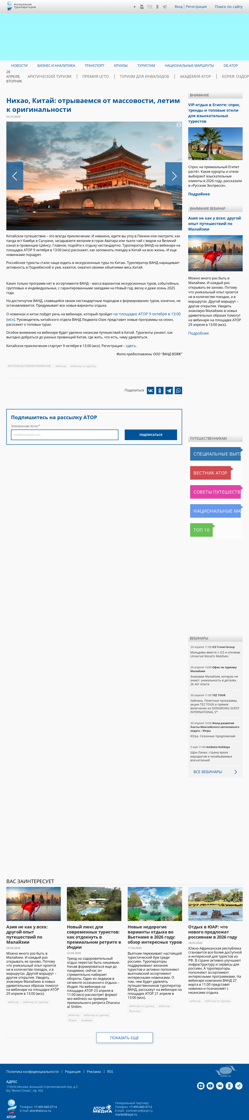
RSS (100, 1059)
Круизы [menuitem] (121, 65)
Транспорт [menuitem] (94, 65)
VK (152, 7)
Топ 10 (197, 518)
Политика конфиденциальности (29, 1059)
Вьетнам (134, 999)
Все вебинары (206, 759)
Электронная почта (24, 423)
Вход (182, 6)
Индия (73, 1008)
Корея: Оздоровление (223, 76)
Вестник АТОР (202, 461)
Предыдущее (14, 176)
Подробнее (197, 321)
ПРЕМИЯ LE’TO (99, 76)
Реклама (85, 1059)
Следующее (173, 176)
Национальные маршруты (212, 499)
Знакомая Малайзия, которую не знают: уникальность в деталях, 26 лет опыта (215, 668)
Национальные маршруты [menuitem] (189, 65)
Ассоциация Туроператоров (25, 5)
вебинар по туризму (82, 363)
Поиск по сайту (230, 6)
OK (160, 7)
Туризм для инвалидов (139, 76)
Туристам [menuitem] (146, 65)
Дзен (137, 7)
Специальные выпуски (209, 441)
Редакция (66, 1059)
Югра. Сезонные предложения (212, 724)
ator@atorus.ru (40, 1098)
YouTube (145, 6)
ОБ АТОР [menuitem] (231, 65)
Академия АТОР (182, 76)
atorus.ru (212, 1116)
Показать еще (124, 1025)
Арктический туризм (61, 76)
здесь (130, 343)
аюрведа (86, 1008)
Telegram (168, 7)
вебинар (60, 363)
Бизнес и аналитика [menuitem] (56, 65)
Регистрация (199, 6)
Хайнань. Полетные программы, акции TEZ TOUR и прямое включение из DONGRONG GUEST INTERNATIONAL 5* (214, 694)
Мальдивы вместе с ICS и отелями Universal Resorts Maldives (214, 642)
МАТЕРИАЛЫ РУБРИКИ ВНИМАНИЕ (29, 363)
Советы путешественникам (213, 480)
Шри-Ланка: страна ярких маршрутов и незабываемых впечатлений (211, 744)
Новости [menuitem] (19, 65)
